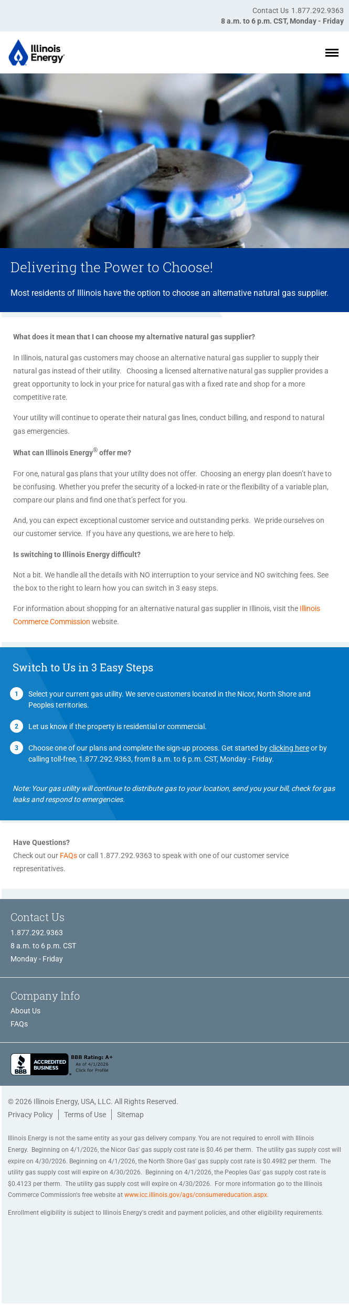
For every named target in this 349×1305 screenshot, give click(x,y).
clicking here (289, 748)
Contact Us (270, 10)
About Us (25, 1011)
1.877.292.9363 (317, 10)
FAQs (68, 855)
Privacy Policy (30, 1114)
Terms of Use (85, 1114)
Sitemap (130, 1114)
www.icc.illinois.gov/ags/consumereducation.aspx (195, 1195)
